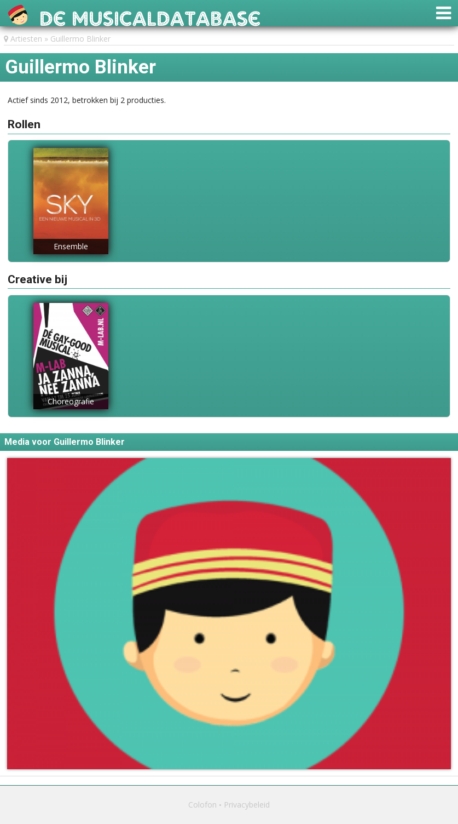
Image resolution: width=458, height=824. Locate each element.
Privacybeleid (247, 804)
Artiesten (26, 38)
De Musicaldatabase (150, 15)
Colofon (202, 804)
